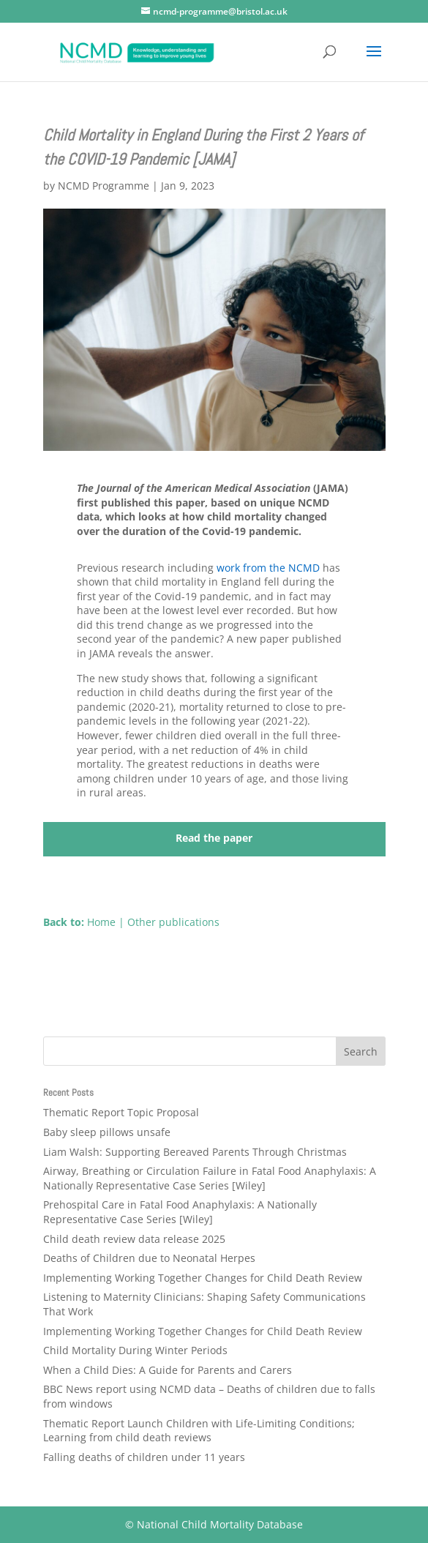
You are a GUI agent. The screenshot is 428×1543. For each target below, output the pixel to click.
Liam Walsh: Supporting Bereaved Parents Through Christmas (195, 1152)
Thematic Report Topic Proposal (121, 1112)
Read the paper (214, 838)
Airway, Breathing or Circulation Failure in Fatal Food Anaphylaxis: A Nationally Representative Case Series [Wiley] (209, 1178)
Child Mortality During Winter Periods (135, 1350)
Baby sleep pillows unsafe (106, 1132)
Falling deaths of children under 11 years (144, 1457)
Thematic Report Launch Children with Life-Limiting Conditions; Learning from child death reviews (199, 1430)
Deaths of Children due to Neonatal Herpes (149, 1258)
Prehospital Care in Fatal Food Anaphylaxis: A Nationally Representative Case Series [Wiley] (180, 1212)
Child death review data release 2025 (134, 1239)
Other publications (173, 922)
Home (101, 922)
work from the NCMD (268, 568)
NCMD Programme (103, 186)
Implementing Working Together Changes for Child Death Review (202, 1278)
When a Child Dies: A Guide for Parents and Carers (167, 1370)
